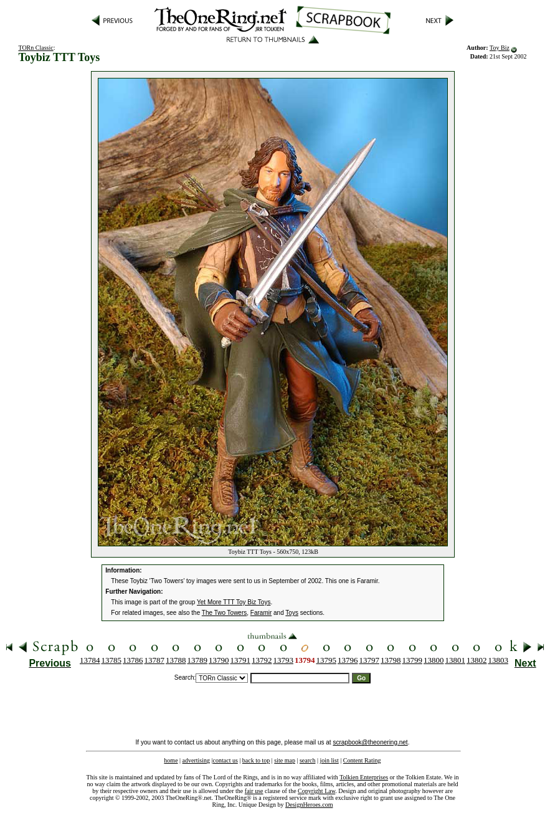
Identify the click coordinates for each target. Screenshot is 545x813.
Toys (291, 612)
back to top (256, 760)
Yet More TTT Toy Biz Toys (233, 602)
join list (329, 760)
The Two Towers (224, 612)
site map (284, 760)
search (308, 760)
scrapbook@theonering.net (370, 742)
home (171, 760)
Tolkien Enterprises (363, 777)
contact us (225, 760)
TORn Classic (35, 47)
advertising (196, 760)
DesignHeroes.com (309, 804)
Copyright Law (316, 790)
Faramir (261, 612)
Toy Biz (499, 47)
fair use (254, 790)
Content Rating (362, 760)
